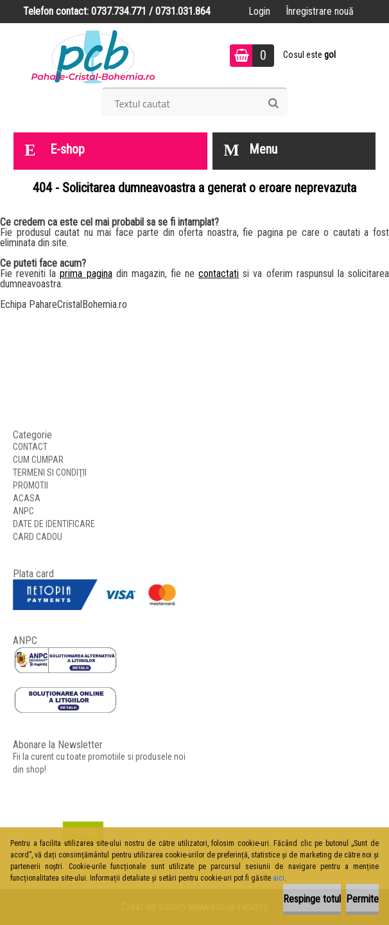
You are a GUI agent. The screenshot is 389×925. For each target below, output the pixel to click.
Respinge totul (312, 899)
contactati (218, 273)
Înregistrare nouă (320, 11)
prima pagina (86, 273)
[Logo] (93, 55)
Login (259, 11)
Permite (362, 899)
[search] (273, 103)
